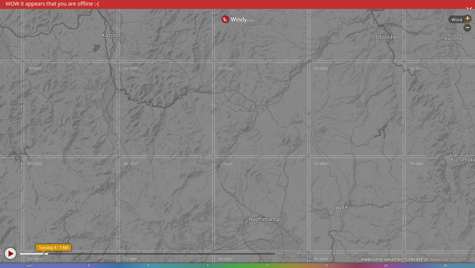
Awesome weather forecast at (413, 259)
